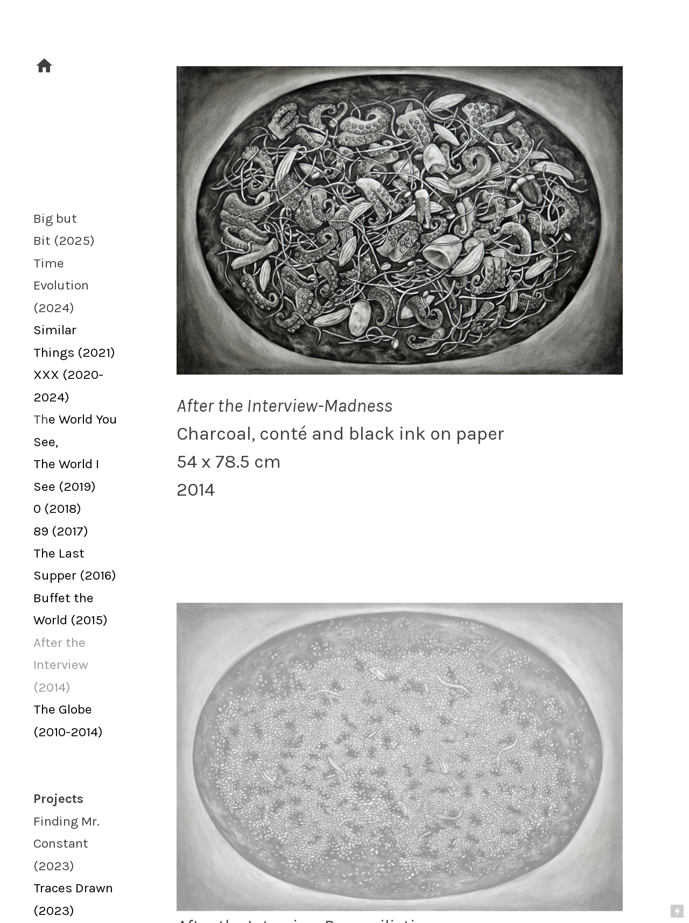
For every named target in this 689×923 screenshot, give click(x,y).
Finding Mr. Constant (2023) (66, 843)
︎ (44, 66)
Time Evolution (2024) (61, 285)
